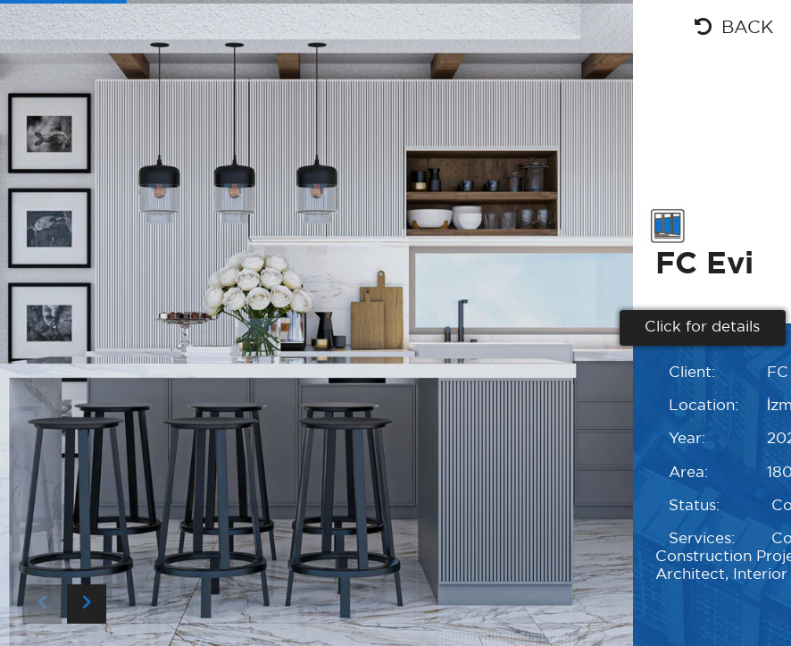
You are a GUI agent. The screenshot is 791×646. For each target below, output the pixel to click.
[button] (86, 604)
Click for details (702, 327)
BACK (734, 27)
